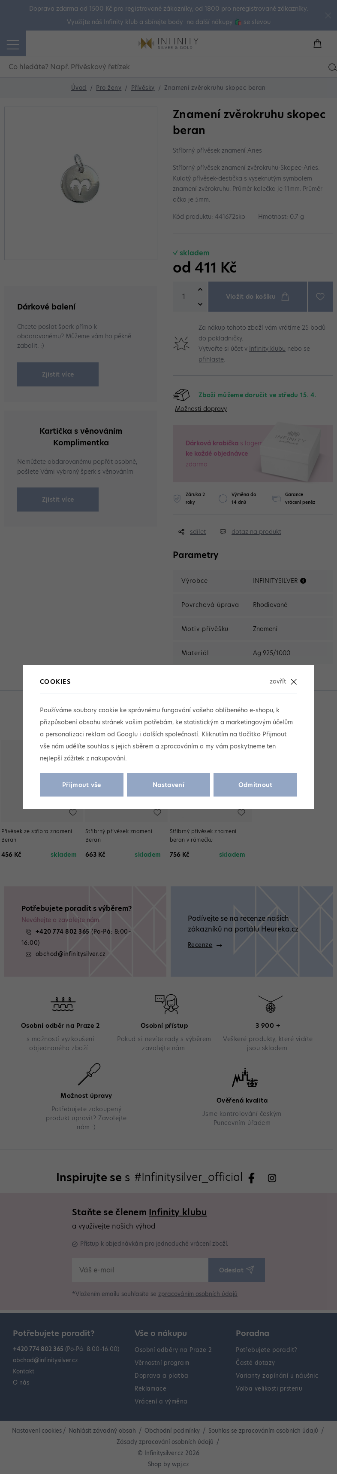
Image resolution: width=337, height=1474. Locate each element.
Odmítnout (255, 785)
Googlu (127, 734)
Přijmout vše (81, 785)
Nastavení (168, 785)
